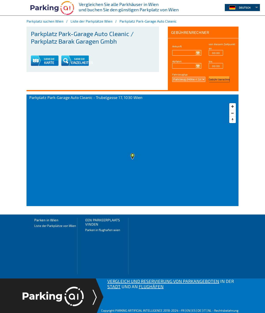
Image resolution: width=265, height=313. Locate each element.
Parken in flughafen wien (102, 230)
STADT (114, 286)
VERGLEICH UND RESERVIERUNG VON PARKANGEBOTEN (163, 281)
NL (210, 310)
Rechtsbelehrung (226, 310)
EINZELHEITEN (82, 63)
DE (199, 310)
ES (194, 310)
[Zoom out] (232, 113)
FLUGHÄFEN (151, 286)
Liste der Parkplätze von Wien (55, 226)
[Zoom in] (232, 106)
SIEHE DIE (49, 59)
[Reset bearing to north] (232, 119)
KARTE (49, 63)
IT (204, 310)
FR (182, 310)
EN (188, 310)
